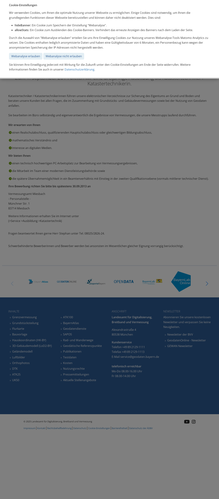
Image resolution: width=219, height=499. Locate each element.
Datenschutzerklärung (79, 69)
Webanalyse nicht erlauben (64, 56)
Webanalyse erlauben (25, 56)
